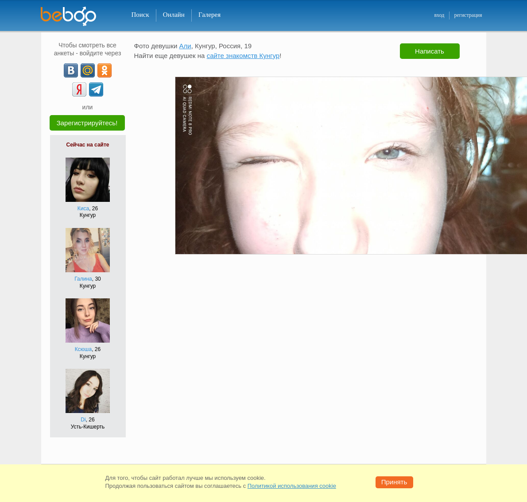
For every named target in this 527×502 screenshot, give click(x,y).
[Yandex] (79, 89)
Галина (83, 279)
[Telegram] (96, 89)
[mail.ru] (88, 70)
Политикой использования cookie (292, 486)
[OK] (104, 70)
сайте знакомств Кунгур (243, 55)
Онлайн (174, 14)
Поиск (140, 14)
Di (83, 420)
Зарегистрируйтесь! (87, 123)
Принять (394, 482)
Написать (429, 51)
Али (185, 46)
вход (439, 15)
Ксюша (83, 349)
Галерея (209, 14)
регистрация (468, 15)
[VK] (71, 70)
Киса (83, 208)
